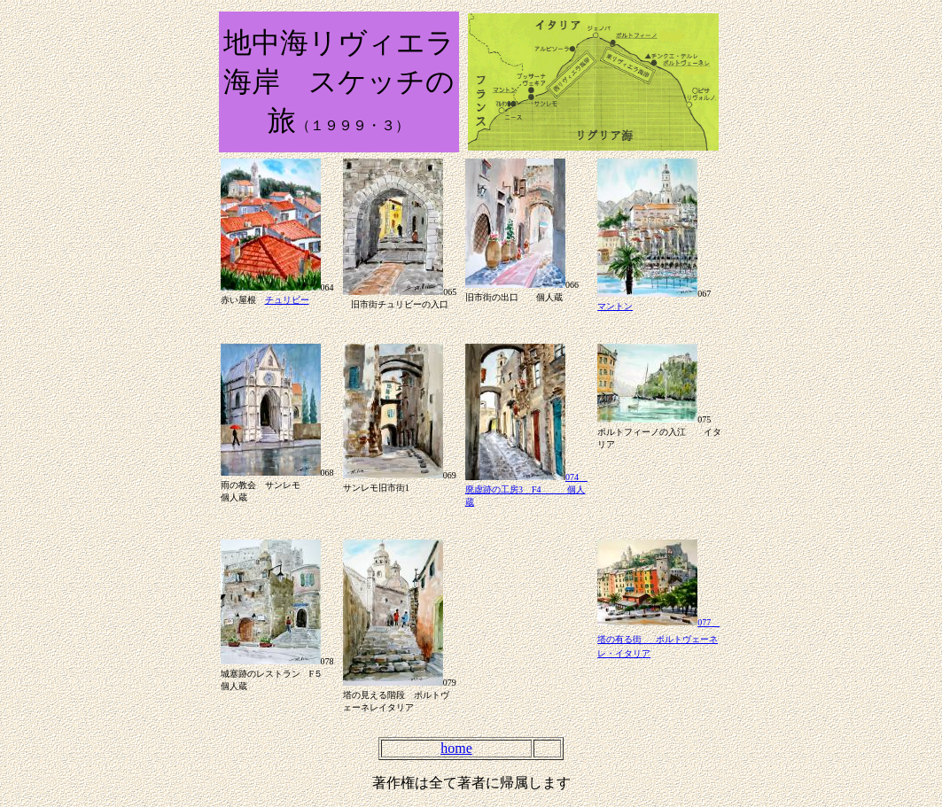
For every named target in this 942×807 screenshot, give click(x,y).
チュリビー (287, 300)
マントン (615, 306)
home (456, 748)
